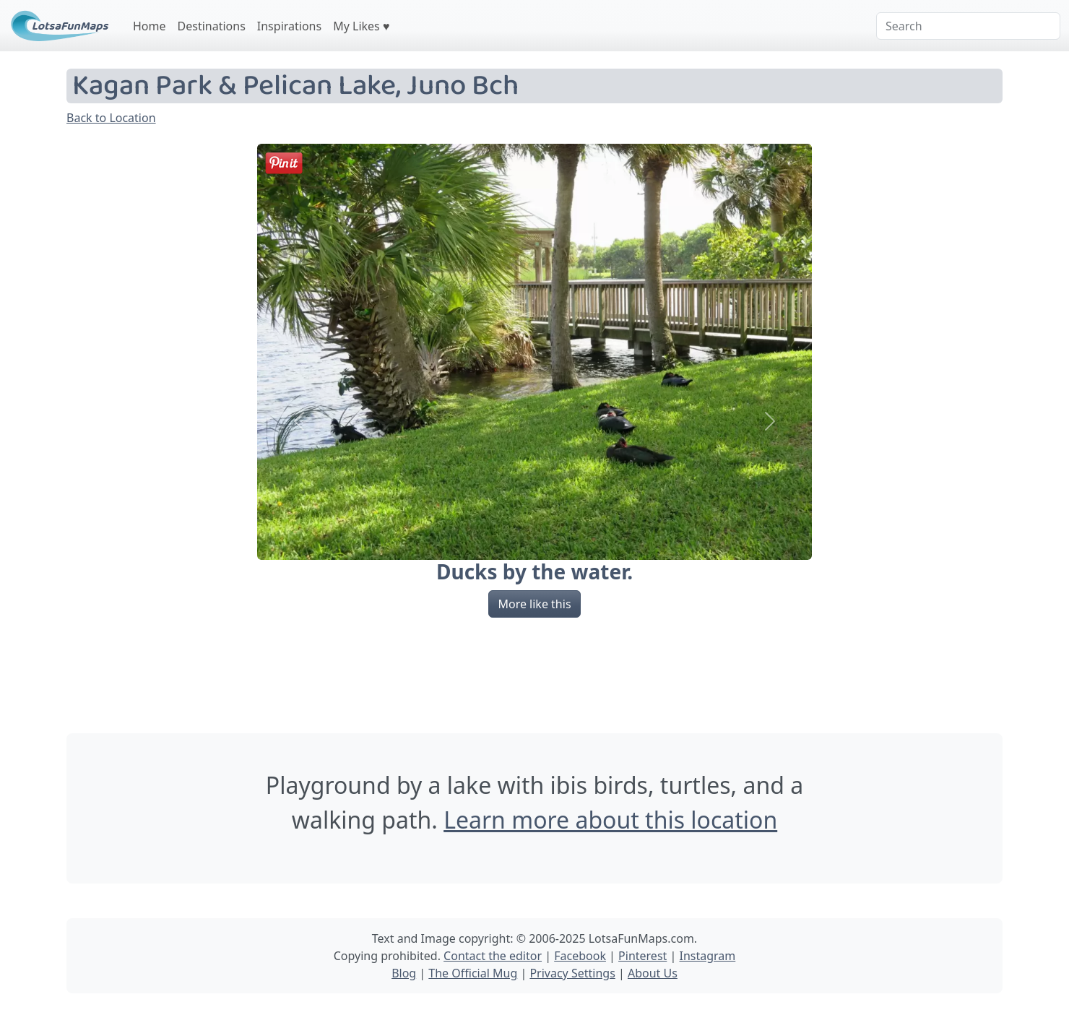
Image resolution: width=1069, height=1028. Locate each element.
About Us (653, 973)
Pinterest (642, 956)
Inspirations (289, 26)
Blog (403, 973)
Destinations (212, 26)
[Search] (968, 26)
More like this (534, 604)
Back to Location (111, 118)
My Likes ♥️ (361, 26)
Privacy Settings (572, 973)
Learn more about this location (610, 819)
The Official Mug (472, 973)
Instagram (707, 956)
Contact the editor (492, 956)
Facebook (580, 956)
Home (149, 26)
